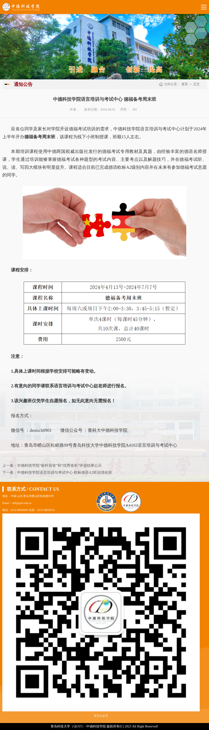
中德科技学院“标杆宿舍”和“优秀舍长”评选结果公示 (59, 465)
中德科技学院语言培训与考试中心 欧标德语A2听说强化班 (64, 472)
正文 (196, 84)
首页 (184, 84)
